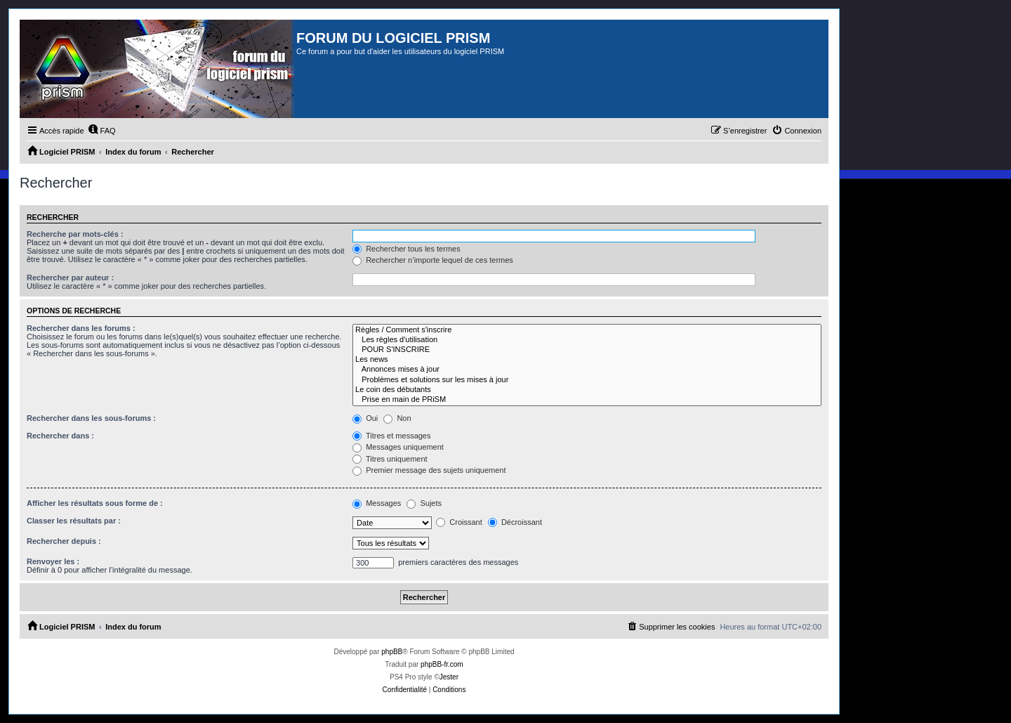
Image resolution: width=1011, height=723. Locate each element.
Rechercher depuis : (64, 541)
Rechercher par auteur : (70, 277)
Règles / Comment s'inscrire (587, 330)
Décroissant (515, 522)
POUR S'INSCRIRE (587, 350)
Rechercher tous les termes (406, 249)
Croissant (459, 522)
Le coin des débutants (587, 390)
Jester (449, 677)
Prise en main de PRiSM (587, 400)
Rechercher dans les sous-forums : (91, 418)
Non (397, 418)
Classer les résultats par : (74, 520)
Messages (376, 503)
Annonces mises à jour (587, 369)
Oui (365, 418)
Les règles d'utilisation (587, 340)
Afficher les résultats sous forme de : (95, 503)
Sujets (424, 503)
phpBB (391, 652)
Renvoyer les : (53, 561)
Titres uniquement (390, 459)
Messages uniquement (398, 447)
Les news (587, 360)
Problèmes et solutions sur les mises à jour (587, 380)
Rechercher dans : (60, 435)
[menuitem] (102, 130)
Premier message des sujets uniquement (428, 470)
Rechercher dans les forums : (81, 328)
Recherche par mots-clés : (75, 234)
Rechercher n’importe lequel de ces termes (432, 260)
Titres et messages (391, 435)
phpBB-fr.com (442, 664)
